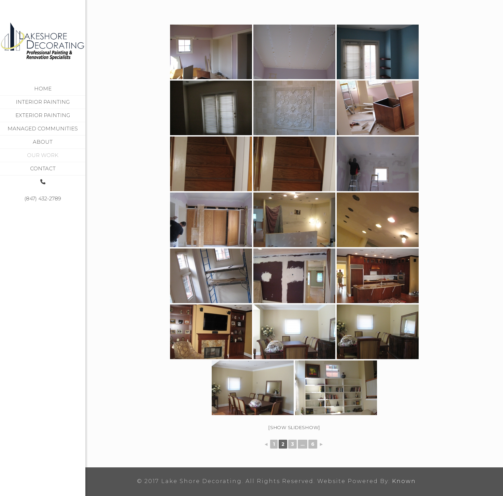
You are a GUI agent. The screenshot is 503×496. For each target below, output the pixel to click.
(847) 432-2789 (42, 198)
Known (404, 481)
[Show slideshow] (294, 427)
